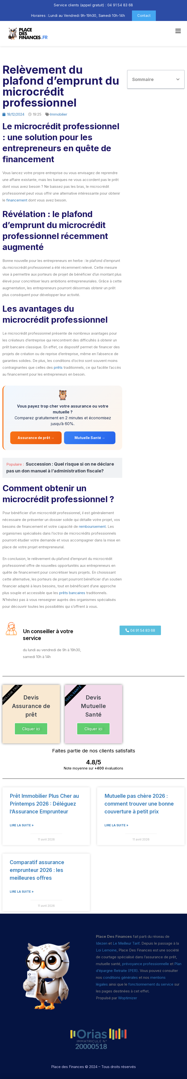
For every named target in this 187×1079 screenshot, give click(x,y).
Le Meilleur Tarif (126, 943)
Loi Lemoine (106, 950)
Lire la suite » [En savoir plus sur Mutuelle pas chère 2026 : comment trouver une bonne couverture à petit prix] (116, 825)
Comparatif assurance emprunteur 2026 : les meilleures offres (37, 870)
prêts (58, 367)
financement (16, 200)
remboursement (92, 526)
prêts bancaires (72, 592)
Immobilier (58, 114)
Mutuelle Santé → (90, 438)
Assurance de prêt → (36, 438)
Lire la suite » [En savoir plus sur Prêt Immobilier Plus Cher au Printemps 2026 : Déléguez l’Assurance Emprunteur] (22, 825)
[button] (177, 79)
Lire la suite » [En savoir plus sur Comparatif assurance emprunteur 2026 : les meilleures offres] (22, 891)
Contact (143, 15)
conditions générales (120, 977)
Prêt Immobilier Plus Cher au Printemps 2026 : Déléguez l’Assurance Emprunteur (44, 804)
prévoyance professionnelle (145, 963)
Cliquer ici (31, 728)
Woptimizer (127, 998)
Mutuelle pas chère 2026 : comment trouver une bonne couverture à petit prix (139, 804)
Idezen (101, 943)
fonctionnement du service (150, 984)
